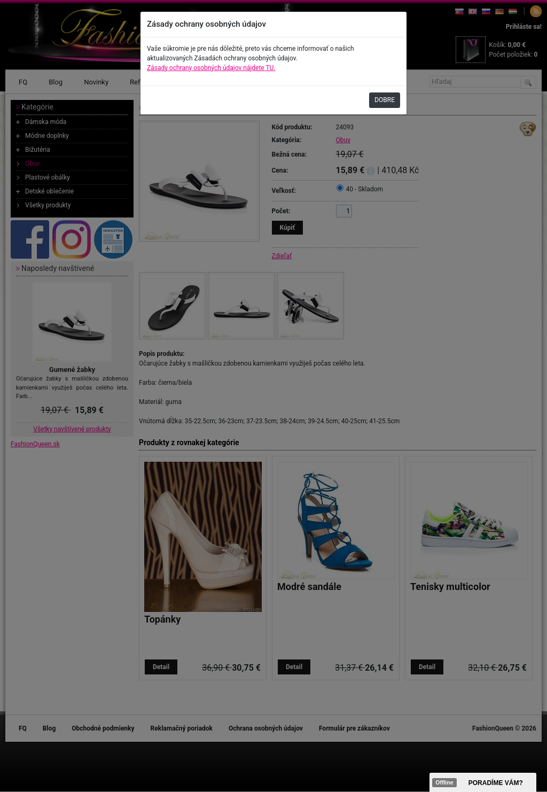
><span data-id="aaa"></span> (482, 782)
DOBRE (384, 100)
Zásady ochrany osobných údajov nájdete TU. (211, 68)
